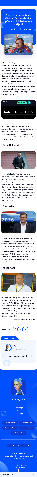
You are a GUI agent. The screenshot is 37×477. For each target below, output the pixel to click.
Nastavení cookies (10, 456)
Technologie (7, 25)
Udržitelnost (7, 31)
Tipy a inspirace (9, 38)
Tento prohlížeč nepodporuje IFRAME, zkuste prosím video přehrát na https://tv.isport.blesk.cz (18, 109)
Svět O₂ (5, 18)
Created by (18, 469)
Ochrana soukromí (26, 456)
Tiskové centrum (18, 458)
